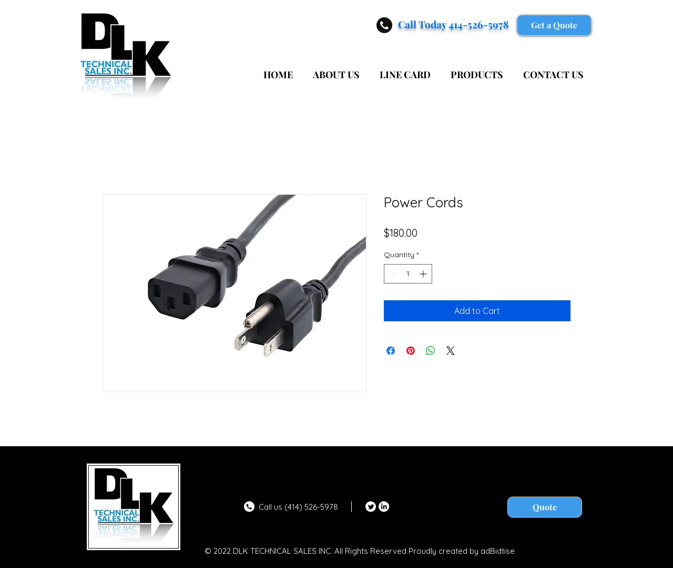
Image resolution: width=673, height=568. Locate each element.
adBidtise (498, 551)
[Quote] (544, 507)
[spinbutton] (408, 274)
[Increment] (424, 274)
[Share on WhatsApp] (430, 350)
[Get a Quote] (554, 25)
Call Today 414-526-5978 (453, 24)
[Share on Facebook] (390, 350)
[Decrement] (392, 274)
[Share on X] (450, 350)
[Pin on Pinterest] (410, 350)
